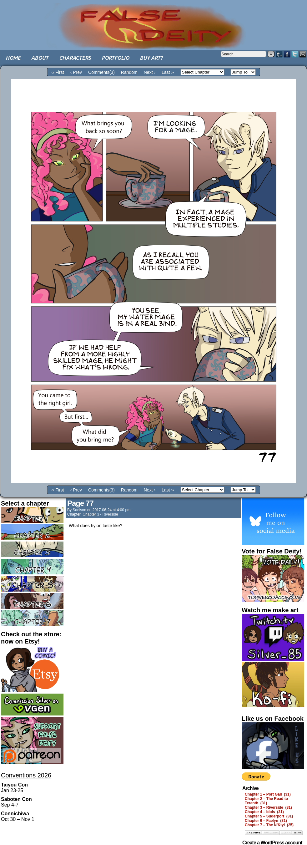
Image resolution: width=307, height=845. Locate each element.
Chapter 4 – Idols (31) (264, 812)
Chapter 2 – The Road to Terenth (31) (266, 801)
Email (303, 54)
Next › (149, 72)
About (39, 58)
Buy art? (151, 58)
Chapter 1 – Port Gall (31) (268, 794)
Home (13, 58)
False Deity (153, 20)
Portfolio (115, 58)
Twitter (295, 54)
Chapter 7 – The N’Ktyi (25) (269, 825)
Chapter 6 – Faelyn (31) (266, 820)
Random (129, 72)
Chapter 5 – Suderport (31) (269, 816)
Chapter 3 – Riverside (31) (268, 807)
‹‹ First (57, 72)
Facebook (287, 54)
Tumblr (279, 54)
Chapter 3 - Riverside (100, 514)
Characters (75, 58)
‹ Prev (76, 72)
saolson (79, 510)
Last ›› (168, 72)
